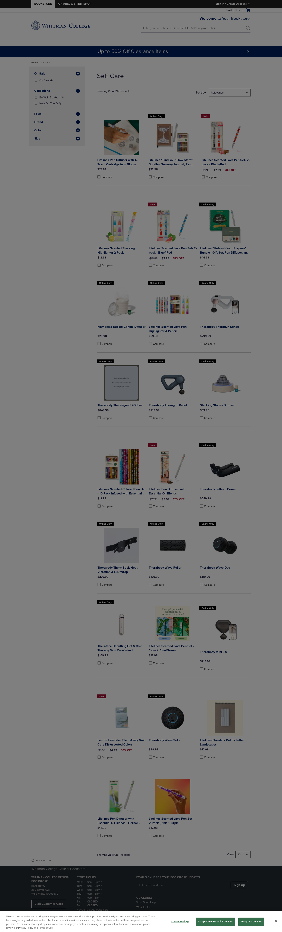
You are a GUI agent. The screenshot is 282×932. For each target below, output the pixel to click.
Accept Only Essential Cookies (215, 921)
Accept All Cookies (251, 921)
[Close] (275, 921)
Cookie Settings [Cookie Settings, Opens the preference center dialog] (180, 921)
